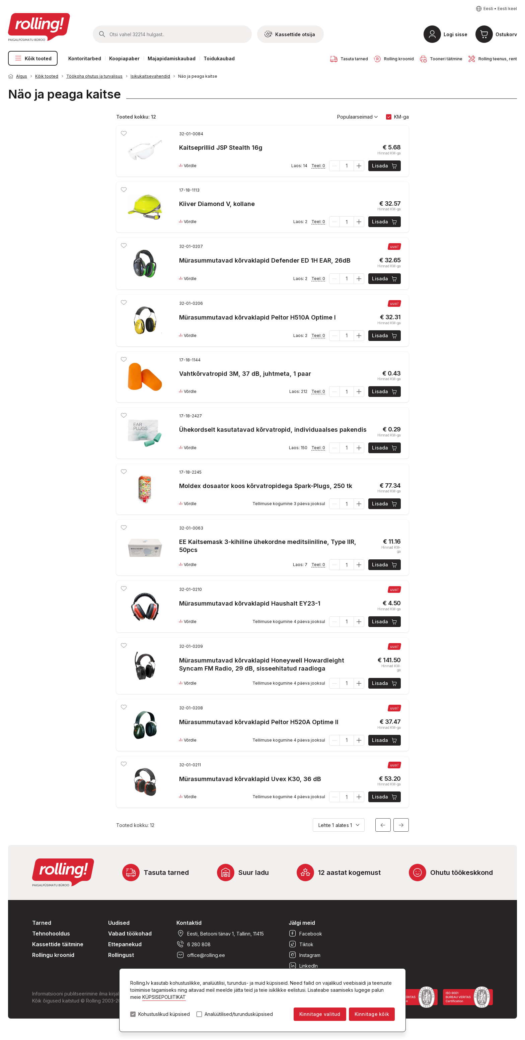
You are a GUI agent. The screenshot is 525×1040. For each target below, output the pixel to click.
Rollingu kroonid (53, 955)
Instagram (304, 955)
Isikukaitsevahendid (150, 76)
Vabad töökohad (130, 933)
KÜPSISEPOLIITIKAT (164, 997)
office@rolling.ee (200, 955)
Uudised (119, 922)
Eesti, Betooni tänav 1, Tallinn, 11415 (220, 933)
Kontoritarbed (84, 58)
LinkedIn (303, 966)
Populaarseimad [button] (357, 117)
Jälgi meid (302, 922)
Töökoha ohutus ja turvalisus (94, 76)
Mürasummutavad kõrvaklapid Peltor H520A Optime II (259, 721)
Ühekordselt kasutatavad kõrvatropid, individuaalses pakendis (273, 429)
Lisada (385, 165)
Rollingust (121, 955)
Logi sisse (455, 34)
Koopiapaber (124, 58)
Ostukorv (506, 34)
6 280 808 (193, 944)
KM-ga (401, 116)
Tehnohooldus (51, 933)
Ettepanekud (125, 944)
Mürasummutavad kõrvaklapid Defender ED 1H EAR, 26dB (265, 260)
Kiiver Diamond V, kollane (217, 203)
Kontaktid (189, 922)
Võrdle (188, 166)
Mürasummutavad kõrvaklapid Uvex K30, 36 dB (250, 778)
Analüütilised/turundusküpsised (239, 1014)
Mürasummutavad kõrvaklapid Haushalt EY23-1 (249, 603)
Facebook (305, 933)
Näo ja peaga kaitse (197, 76)
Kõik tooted (33, 58)
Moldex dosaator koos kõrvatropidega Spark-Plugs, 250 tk (265, 485)
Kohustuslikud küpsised (164, 1014)
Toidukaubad (219, 58)
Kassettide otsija (290, 34)
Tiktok (301, 944)
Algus (21, 76)
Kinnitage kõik (372, 1014)
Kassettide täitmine (57, 944)
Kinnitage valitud (320, 1014)
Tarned (41, 922)
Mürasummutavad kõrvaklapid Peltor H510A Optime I (257, 317)
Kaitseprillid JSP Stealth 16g (220, 147)
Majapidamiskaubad (172, 58)
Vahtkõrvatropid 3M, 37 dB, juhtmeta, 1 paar (245, 373)
